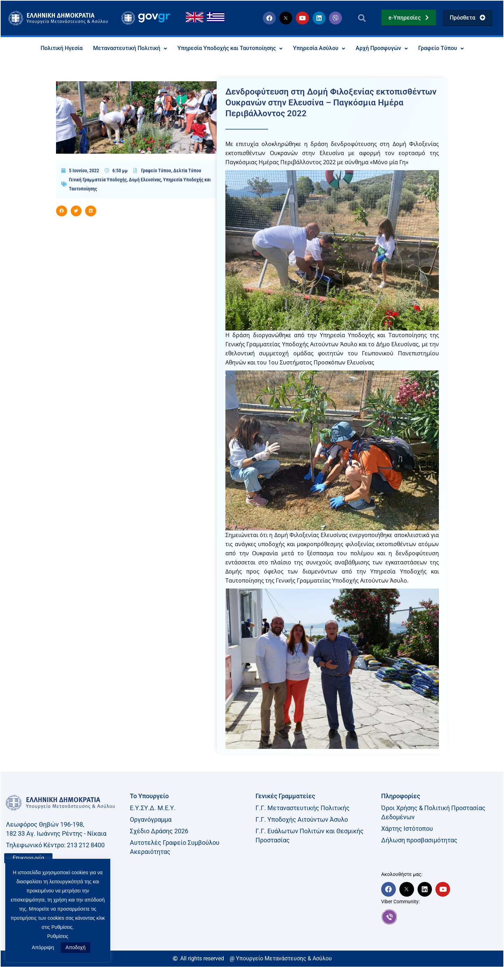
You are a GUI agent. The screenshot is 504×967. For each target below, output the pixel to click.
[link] (440, 917)
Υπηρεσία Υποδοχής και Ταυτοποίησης (229, 48)
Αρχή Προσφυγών (382, 48)
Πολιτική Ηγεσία (62, 48)
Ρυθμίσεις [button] (58, 936)
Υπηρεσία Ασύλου (319, 48)
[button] (362, 18)
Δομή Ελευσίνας (145, 179)
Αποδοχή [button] (75, 947)
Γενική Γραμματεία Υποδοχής (98, 179)
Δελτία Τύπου (187, 170)
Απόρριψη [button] (43, 947)
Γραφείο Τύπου (441, 48)
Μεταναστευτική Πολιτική (130, 48)
